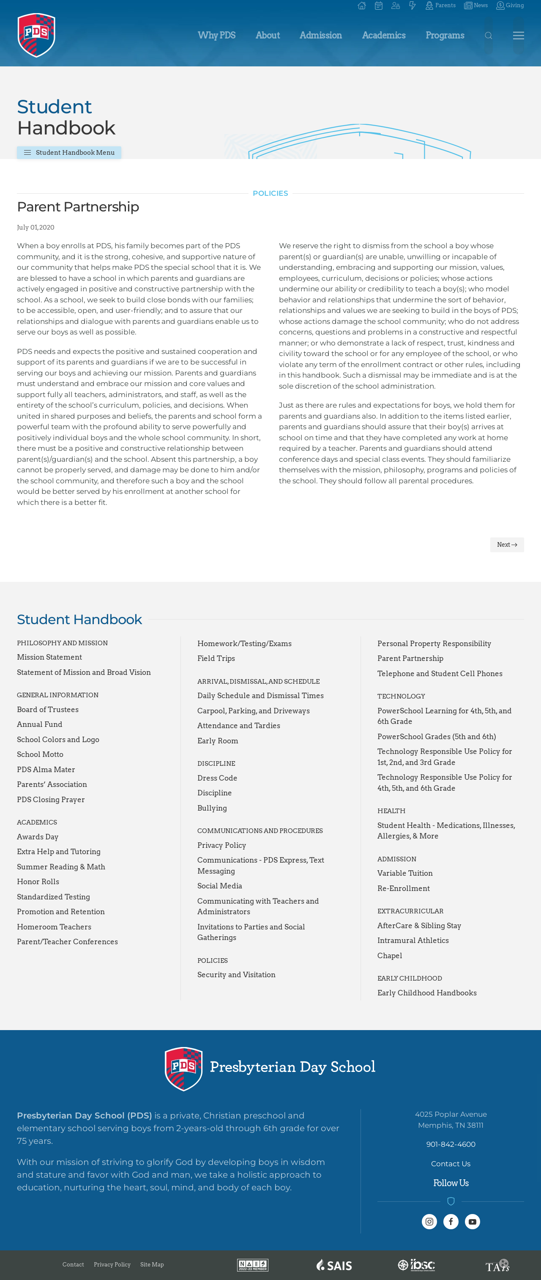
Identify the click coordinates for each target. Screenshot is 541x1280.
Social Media (219, 886)
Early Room (217, 741)
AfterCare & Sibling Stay (419, 925)
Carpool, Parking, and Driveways (253, 711)
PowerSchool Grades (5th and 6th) (436, 736)
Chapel (389, 955)
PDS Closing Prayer (51, 799)
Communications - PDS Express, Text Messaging (260, 865)
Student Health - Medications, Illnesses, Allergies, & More (446, 831)
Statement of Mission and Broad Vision (84, 672)
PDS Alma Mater (46, 769)
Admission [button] (321, 35)
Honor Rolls (38, 881)
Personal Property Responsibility (434, 643)
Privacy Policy (221, 845)
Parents (440, 5)
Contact (73, 1264)
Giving (510, 5)
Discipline (214, 793)
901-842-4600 (450, 1144)
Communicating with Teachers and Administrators (258, 906)
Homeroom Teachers (54, 927)
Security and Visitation (236, 974)
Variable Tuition (405, 873)
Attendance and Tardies (238, 725)
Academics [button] (384, 35)
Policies (270, 193)
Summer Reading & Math (61, 867)
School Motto (40, 754)
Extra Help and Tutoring (59, 851)
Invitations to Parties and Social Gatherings (251, 932)
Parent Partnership (410, 658)
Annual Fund (40, 724)
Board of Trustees (48, 709)
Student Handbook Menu (69, 152)
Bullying (212, 808)
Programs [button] (445, 35)
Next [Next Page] (507, 544)
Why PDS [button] (216, 35)
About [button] (268, 35)
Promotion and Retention (61, 911)
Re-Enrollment (403, 888)
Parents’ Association (52, 784)
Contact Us (450, 1163)
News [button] (476, 5)
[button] (395, 5)
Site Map (152, 1264)
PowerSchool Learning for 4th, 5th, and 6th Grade (444, 716)
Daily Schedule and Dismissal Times (260, 695)
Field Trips (216, 658)
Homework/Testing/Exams (244, 643)
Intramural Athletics (413, 940)
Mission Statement (49, 657)
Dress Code (217, 778)
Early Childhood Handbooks (427, 993)
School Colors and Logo (58, 739)
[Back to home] (36, 35)
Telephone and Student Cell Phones (440, 673)
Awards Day (38, 837)
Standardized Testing (53, 897)
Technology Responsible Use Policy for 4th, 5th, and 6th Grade (444, 782)
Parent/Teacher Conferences (67, 941)
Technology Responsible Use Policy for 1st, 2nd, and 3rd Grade (444, 757)
